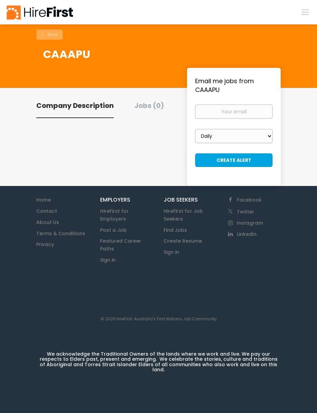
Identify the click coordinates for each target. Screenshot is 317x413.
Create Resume (183, 241)
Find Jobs (175, 230)
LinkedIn (247, 234)
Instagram (250, 223)
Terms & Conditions (60, 233)
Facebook (249, 199)
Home (43, 199)
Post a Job (113, 230)
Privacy (45, 244)
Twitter (245, 211)
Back (52, 34)
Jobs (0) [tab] (149, 105)
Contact (46, 211)
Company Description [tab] (75, 105)
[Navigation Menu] (305, 12)
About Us (47, 222)
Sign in (108, 260)
